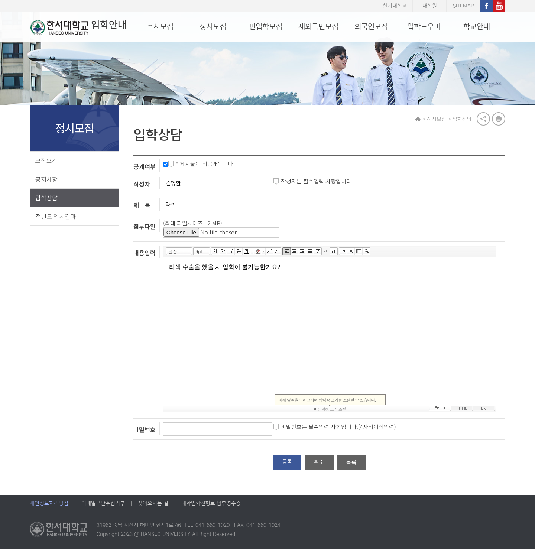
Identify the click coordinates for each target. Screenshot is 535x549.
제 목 (142, 205)
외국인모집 (371, 27)
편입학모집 (265, 27)
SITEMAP (463, 6)
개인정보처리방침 (49, 504)
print (498, 119)
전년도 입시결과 (55, 216)
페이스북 (486, 6)
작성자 (142, 183)
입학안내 (78, 27)
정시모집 (213, 27)
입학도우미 (424, 27)
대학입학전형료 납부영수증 (211, 504)
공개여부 (145, 166)
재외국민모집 (318, 27)
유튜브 (499, 6)
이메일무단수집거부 (103, 504)
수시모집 (160, 27)
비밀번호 (145, 429)
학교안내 (476, 27)
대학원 (429, 6)
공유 (483, 119)
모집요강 (46, 160)
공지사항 (46, 179)
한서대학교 (395, 6)
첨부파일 (145, 226)
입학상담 (46, 197)
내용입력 (145, 252)
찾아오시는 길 (153, 504)
